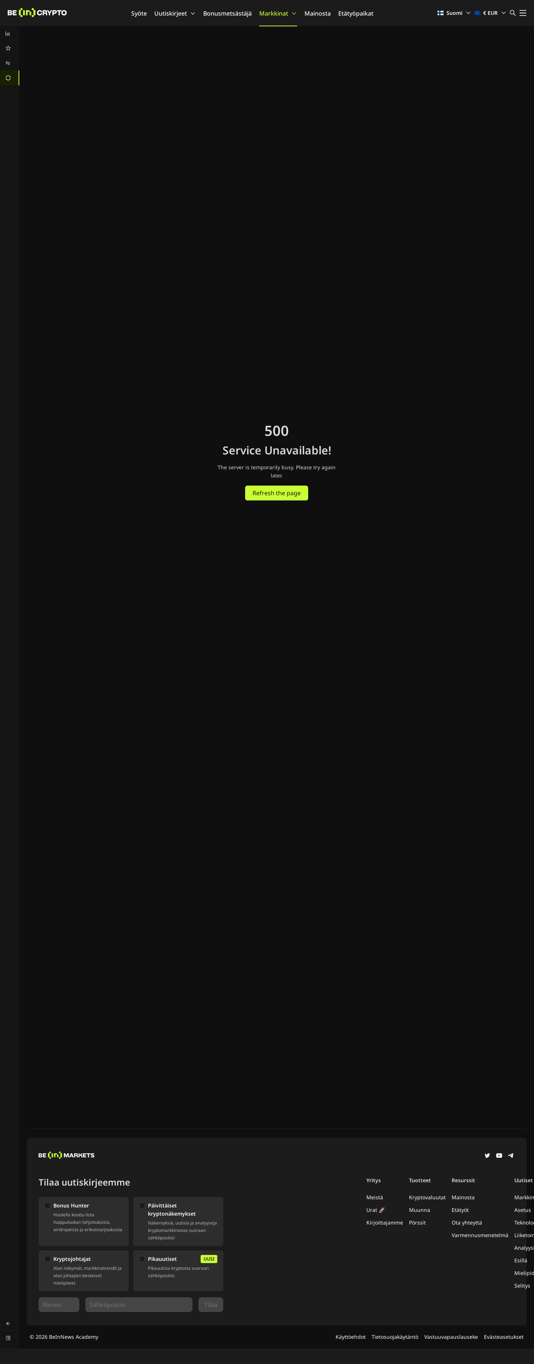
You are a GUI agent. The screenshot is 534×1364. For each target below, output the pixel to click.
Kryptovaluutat (427, 1197)
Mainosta (317, 13)
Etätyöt (460, 1209)
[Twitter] (487, 1156)
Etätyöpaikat (355, 13)
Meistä (374, 1197)
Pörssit (417, 1222)
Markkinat (278, 13)
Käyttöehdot (351, 1336)
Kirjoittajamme (384, 1222)
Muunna (419, 1209)
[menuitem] (9, 33)
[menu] (9, 55)
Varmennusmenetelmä (480, 1235)
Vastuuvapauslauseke (451, 1336)
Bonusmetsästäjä (227, 13)
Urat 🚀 (375, 1209)
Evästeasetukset (504, 1336)
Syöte (139, 13)
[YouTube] (499, 1156)
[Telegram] (511, 1156)
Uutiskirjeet (175, 13)
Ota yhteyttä (467, 1222)
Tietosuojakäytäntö (395, 1336)
